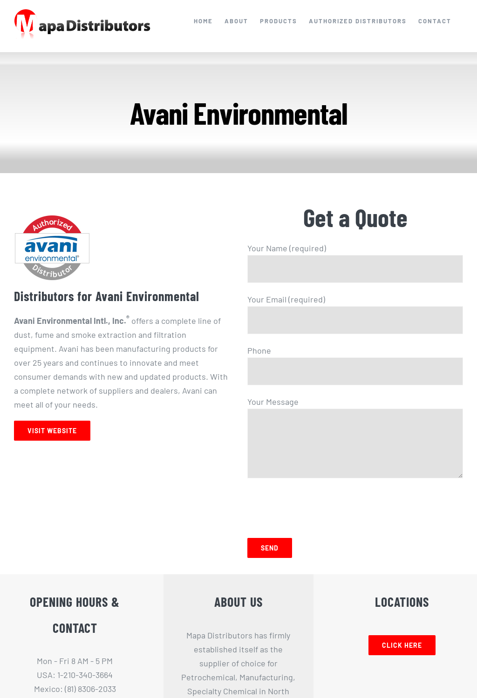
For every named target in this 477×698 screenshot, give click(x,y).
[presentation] (318, 506)
